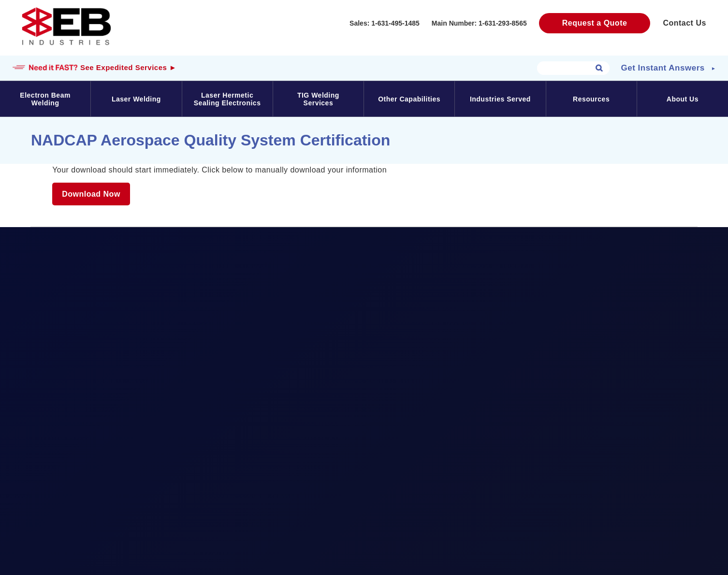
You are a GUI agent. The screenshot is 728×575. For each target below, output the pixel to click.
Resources (591, 99)
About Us (683, 99)
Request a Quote (594, 23)
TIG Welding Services (318, 99)
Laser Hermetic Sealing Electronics (227, 99)
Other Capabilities (409, 99)
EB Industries (66, 26)
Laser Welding (136, 99)
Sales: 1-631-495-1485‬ (384, 23)
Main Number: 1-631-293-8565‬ (479, 23)
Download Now (91, 194)
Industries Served (500, 99)
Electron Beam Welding (45, 99)
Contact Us (684, 23)
